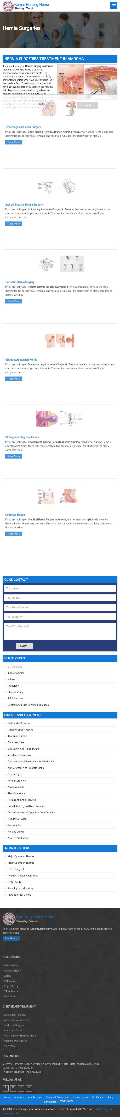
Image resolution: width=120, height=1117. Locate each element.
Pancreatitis (14, 825)
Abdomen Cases (17, 742)
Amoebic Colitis (16, 787)
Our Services (35, 1097)
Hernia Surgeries (17, 780)
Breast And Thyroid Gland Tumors (26, 806)
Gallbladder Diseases (19, 723)
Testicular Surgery (17, 736)
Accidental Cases (17, 819)
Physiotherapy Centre (19, 894)
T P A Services (15, 698)
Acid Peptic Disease (18, 838)
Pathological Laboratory (20, 888)
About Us (19, 1097)
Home (7, 1097)
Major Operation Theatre (21, 856)
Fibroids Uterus (16, 831)
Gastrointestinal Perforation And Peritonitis (31, 761)
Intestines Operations (19, 755)
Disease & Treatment (57, 1097)
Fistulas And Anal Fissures (22, 799)
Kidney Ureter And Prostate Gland (26, 768)
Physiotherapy (15, 692)
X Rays (11, 679)
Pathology (13, 685)
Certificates (98, 1097)
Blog (110, 1097)
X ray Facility (14, 882)
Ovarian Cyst (14, 774)
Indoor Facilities (16, 673)
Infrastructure (80, 1097)
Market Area (66, 1101)
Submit (24, 645)
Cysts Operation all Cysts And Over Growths (31, 812)
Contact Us (50, 1101)
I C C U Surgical (16, 869)
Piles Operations (16, 793)
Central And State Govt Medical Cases (28, 704)
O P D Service (15, 666)
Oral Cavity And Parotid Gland (23, 748)
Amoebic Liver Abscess (20, 729)
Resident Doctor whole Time (23, 875)
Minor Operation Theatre (21, 862)
